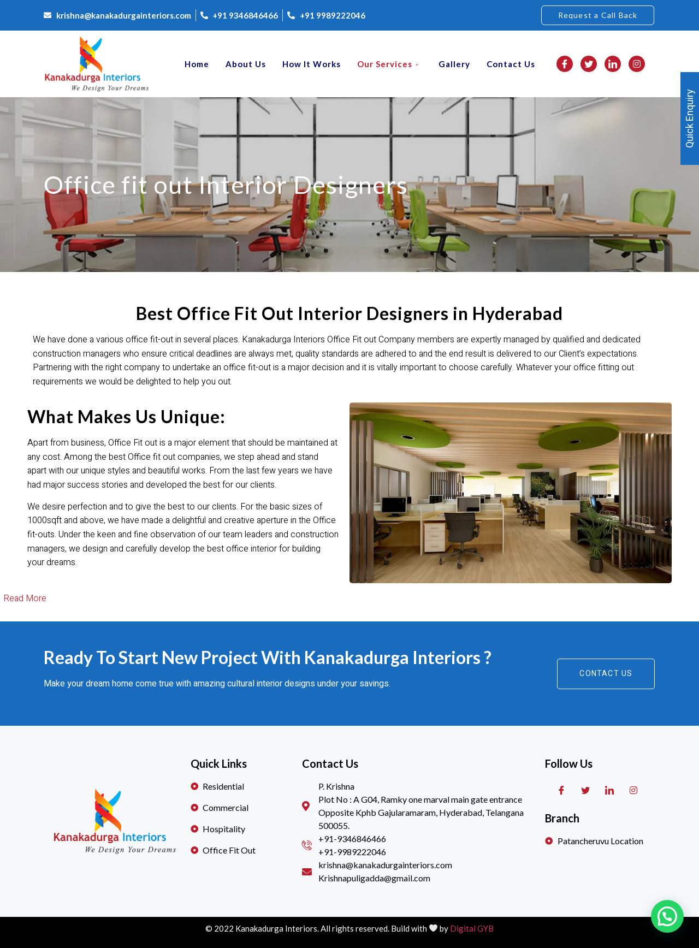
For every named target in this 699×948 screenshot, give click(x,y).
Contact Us (511, 64)
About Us (246, 64)
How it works (311, 64)
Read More (24, 598)
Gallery (454, 64)
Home (197, 64)
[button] (598, 15)
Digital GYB (472, 928)
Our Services (389, 64)
